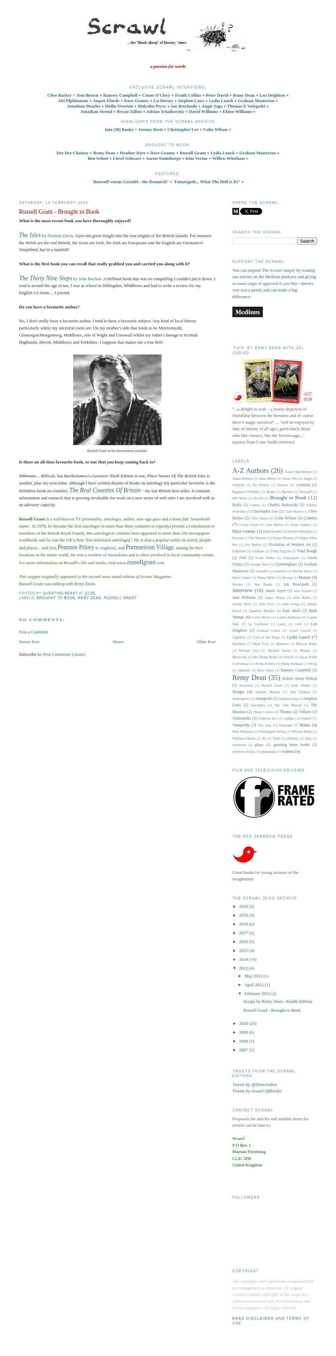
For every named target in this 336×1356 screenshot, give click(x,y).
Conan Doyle (249, 525)
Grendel (261, 571)
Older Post (206, 641)
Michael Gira (249, 650)
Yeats (276, 738)
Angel (307, 478)
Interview (242, 590)
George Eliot (259, 564)
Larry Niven (261, 617)
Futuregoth (291, 558)
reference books (243, 751)
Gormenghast (286, 564)
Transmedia (241, 718)
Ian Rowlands (296, 584)
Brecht (259, 498)
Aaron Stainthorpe (163, 158)
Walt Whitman (242, 731)
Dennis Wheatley (300, 531)
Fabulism (239, 551)
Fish (242, 558)
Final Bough (307, 551)
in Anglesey (87, 547)
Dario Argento (300, 525)
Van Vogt (264, 725)
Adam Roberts (242, 478)
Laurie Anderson (289, 617)
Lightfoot (239, 637)
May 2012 (254, 975)
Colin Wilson (285, 518)
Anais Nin (289, 478)
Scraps (238, 691)
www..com (140, 562)
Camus (255, 505)
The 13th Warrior (288, 705)
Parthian (243, 664)
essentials (239, 745)
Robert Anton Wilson (299, 678)
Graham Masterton (258, 152)
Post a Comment (33, 631)
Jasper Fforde (275, 597)
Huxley (237, 584)
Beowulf (305, 492)
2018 (244, 924)
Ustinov (306, 718)
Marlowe (282, 644)
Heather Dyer (133, 152)
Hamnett (280, 571)
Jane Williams (244, 597)
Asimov (282, 485)
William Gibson (243, 738)
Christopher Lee (265, 511)
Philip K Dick (265, 664)
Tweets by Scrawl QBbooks (256, 1090)
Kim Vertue (197, 158)
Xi (264, 738)
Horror (305, 577)
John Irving (290, 604)
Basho (271, 492)
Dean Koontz (272, 531)
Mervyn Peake (306, 644)
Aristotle (238, 485)
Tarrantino (258, 705)
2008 (244, 1041)
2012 (244, 968)
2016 (244, 941)
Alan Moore (267, 478)
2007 (244, 1049)
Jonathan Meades (261, 611)
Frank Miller (265, 558)
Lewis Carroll (299, 630)
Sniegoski (264, 698)
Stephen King (288, 699)
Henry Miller (266, 577)
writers (288, 751)
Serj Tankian (300, 692)
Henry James (241, 577)
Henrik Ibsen (302, 571)
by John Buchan (60, 278)
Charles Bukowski (283, 505)
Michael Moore (279, 650)
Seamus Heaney (268, 692)
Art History (260, 485)
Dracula (238, 538)
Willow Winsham (229, 158)
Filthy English (281, 551)
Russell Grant (193, 152)
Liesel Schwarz (127, 158)
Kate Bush (291, 611)
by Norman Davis (46, 235)
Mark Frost (261, 644)
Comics (310, 517)
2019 (244, 915)
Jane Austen (302, 591)
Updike (289, 718)
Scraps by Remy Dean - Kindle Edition (277, 1001)
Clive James (259, 518)
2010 (244, 1023)
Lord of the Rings (266, 637)
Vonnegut (285, 725)
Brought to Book (56, 598)
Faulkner (258, 551)
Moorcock (239, 657)
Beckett (287, 492)
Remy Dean (104, 152)
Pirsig (313, 664)
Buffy (236, 505)
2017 (244, 932)
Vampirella (241, 725)
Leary (282, 624)
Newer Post (29, 641)
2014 (244, 959)
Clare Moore (293, 511)
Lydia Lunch (223, 152)
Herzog (287, 577)
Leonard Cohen (268, 630)
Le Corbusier (258, 624)
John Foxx (267, 604)
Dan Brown (274, 525)
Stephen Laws (192, 100)
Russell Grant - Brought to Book (271, 1010)
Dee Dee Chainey (73, 152)
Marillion (239, 644)
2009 (244, 1032)
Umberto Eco (267, 718)
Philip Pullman (292, 664)
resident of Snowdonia (107, 554)
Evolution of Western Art (290, 544)
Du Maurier (258, 538)
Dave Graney (163, 152)
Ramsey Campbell (296, 670)
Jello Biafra (302, 597)
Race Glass (265, 670)
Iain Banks (263, 584)
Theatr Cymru (263, 712)
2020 (244, 906)
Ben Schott (98, 158)
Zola (308, 738)
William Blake (301, 731)
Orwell (288, 657)
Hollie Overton (119, 106)
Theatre (286, 712)
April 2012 (255, 984)
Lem (298, 624)
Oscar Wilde (308, 657)
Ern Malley (253, 545)
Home (118, 641)
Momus (305, 650)
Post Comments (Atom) (64, 654)
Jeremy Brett (241, 604)
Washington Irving (272, 731)
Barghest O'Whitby (246, 492)
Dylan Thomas (283, 538)
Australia (303, 485)
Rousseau (246, 685)
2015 (244, 950)
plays (259, 745)
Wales (304, 724)
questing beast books (291, 745)
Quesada (244, 670)
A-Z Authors (250, 470)
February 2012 (258, 993)
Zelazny (292, 738)
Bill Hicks (239, 498)
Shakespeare (241, 699)
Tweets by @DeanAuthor (254, 1084)
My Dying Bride (265, 657)
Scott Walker (301, 685)
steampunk (268, 751)
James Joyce (276, 591)
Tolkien (305, 712)
